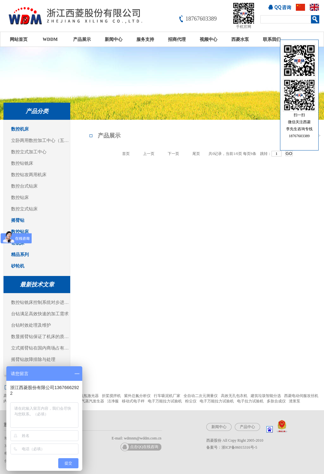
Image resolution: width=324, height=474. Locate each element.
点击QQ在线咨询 (144, 447)
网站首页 (19, 39)
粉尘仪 (190, 401)
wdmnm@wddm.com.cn (142, 438)
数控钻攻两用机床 (29, 174)
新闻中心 (113, 39)
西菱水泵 (240, 39)
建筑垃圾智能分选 (266, 396)
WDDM (50, 39)
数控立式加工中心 (29, 152)
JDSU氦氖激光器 (85, 396)
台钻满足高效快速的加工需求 (40, 313)
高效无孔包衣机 (234, 396)
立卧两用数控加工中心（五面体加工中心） (40, 140)
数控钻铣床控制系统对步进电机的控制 (40, 302)
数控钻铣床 (22, 163)
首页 (126, 153)
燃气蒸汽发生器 (91, 401)
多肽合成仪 (276, 401)
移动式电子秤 (133, 401)
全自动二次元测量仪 (201, 396)
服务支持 (145, 39)
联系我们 (272, 39)
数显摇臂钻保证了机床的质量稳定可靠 (40, 336)
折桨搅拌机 (111, 396)
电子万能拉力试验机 (165, 401)
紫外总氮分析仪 (137, 396)
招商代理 (177, 39)
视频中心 (208, 39)
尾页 (196, 153)
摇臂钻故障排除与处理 (33, 359)
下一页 (173, 153)
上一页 (148, 153)
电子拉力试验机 (250, 401)
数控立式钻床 (24, 209)
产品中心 (247, 427)
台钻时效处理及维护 (31, 325)
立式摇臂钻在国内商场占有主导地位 (40, 348)
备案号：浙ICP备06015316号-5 (231, 447)
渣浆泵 (294, 401)
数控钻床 (20, 197)
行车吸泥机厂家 (167, 396)
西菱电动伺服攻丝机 (301, 396)
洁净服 (113, 401)
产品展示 (82, 39)
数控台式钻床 (24, 186)
